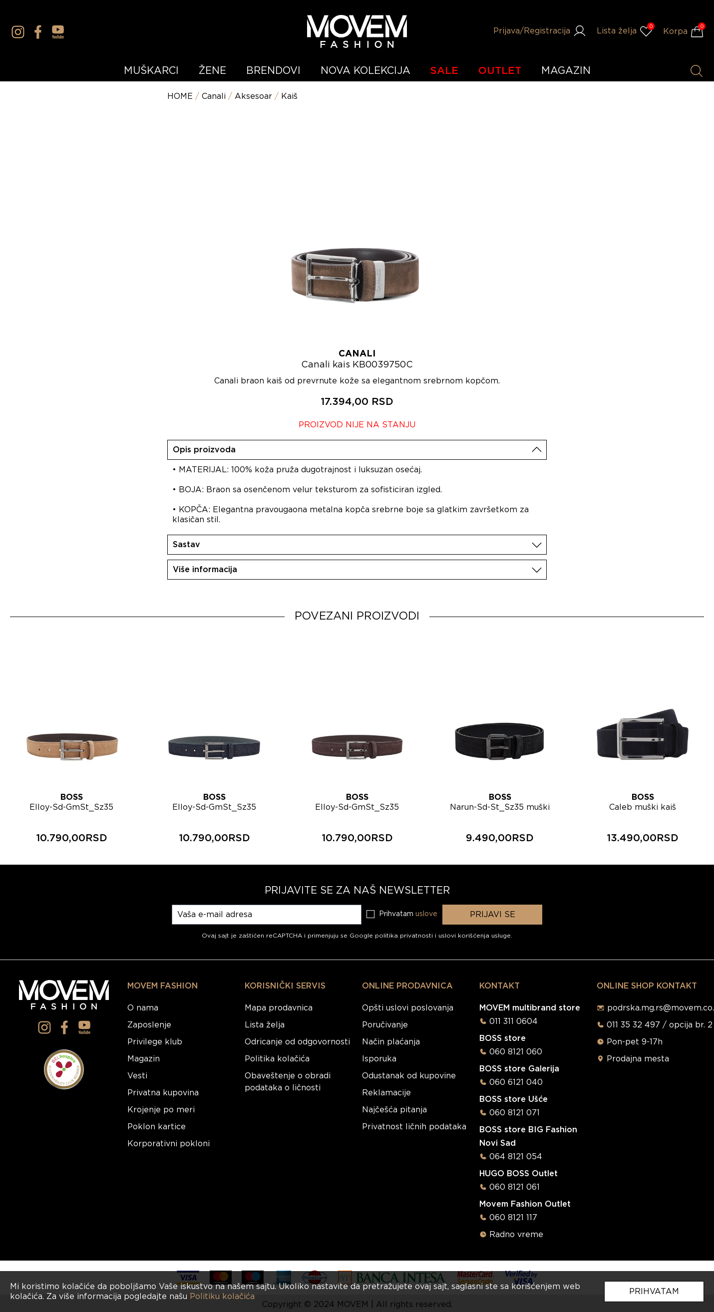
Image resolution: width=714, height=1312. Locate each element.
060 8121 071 (514, 1113)
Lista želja (265, 1025)
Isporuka (379, 1059)
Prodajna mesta (638, 1059)
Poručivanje (385, 1025)
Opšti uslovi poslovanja (407, 1008)
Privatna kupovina (163, 1093)
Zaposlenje (149, 1025)
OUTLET (499, 71)
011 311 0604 (513, 1021)
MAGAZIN (566, 71)
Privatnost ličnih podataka (414, 1127)
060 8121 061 (514, 1187)
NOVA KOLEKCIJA (365, 71)
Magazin (143, 1059)
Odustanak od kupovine (409, 1076)
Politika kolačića (277, 1059)
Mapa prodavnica (279, 1008)
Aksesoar (253, 96)
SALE (444, 71)
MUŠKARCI (151, 71)
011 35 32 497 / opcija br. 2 (660, 1025)
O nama (142, 1008)
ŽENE (212, 71)
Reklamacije (386, 1093)
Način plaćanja (391, 1042)
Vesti (137, 1076)
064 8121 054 (515, 1157)
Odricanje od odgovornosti (297, 1042)
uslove (426, 914)
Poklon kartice (156, 1127)
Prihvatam (654, 1292)
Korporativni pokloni (168, 1144)
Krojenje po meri (161, 1110)
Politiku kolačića (222, 1297)
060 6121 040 (516, 1082)
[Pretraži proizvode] (696, 70)
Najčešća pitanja (394, 1110)
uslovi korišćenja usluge (474, 936)
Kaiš (289, 96)
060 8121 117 (513, 1218)
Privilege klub (154, 1042)
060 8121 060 (515, 1052)
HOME (180, 96)
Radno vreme (516, 1235)
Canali (214, 96)
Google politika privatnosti (392, 936)
